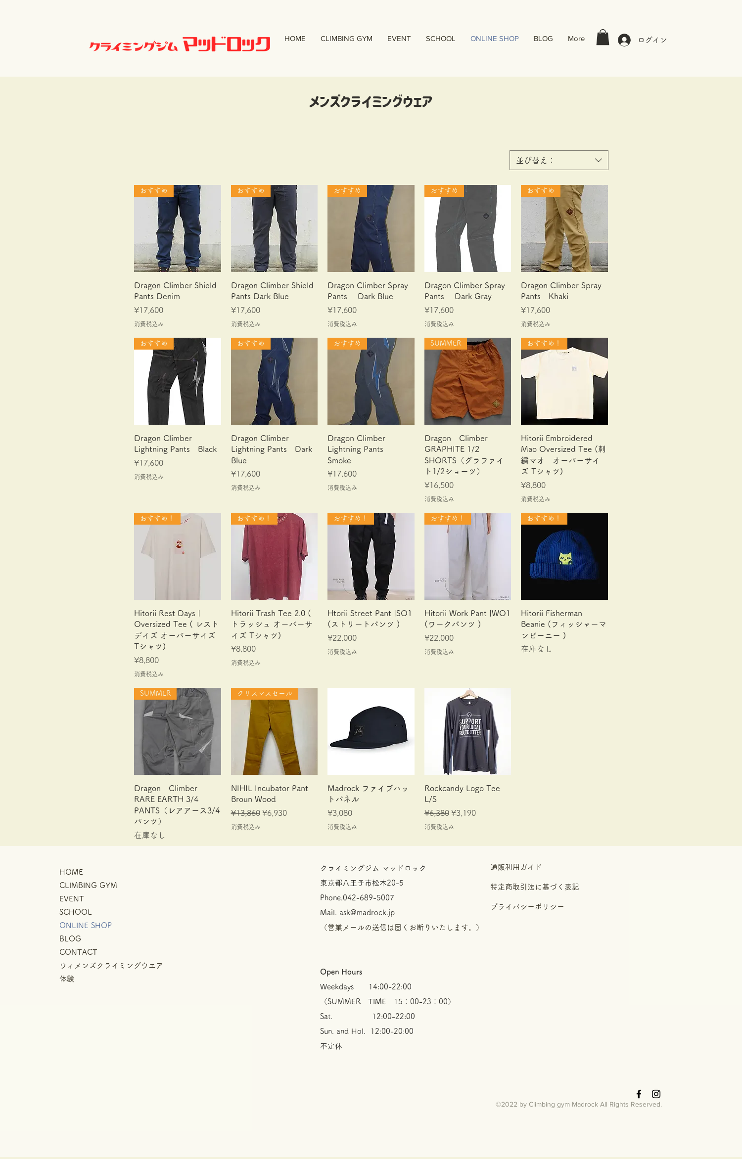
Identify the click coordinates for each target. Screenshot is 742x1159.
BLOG (70, 938)
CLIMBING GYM (88, 885)
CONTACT (78, 952)
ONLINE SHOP (85, 925)
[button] (602, 37)
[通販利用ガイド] (560, 867)
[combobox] (559, 160)
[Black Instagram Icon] (656, 1094)
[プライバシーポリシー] (560, 907)
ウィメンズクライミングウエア (111, 965)
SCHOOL (75, 912)
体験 (66, 978)
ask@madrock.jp (367, 912)
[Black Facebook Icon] (639, 1094)
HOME (71, 872)
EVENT (71, 898)
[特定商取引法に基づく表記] (560, 887)
